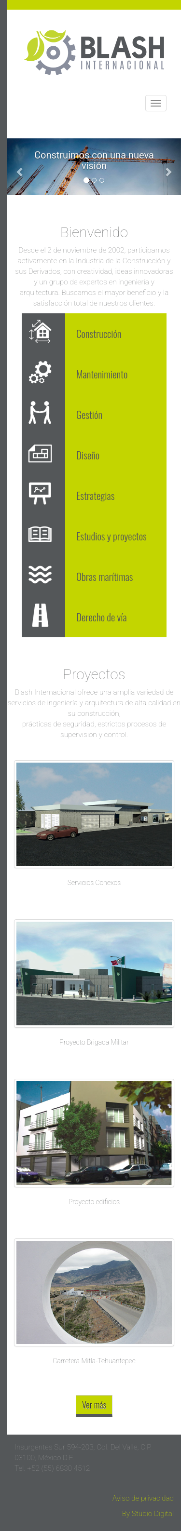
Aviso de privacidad (143, 1498)
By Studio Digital (148, 1513)
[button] (20, 166)
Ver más (94, 1404)
